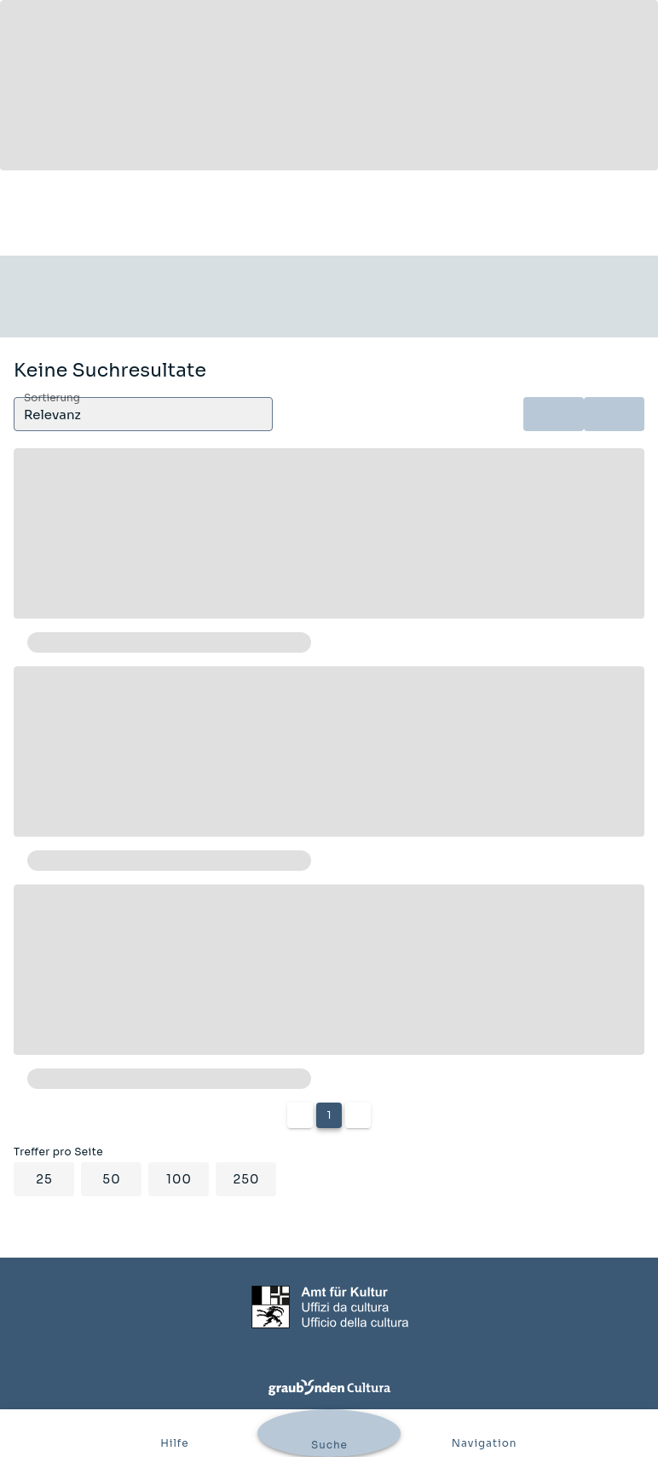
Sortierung (52, 398)
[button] (143, 414)
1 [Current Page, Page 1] (328, 1115)
